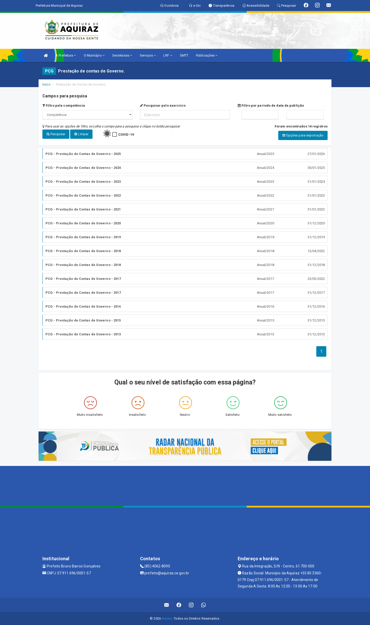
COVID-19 (126, 134)
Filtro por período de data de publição (271, 105)
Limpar (81, 134)
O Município (94, 55)
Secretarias (122, 55)
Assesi (167, 618)
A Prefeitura (65, 55)
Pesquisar (56, 134)
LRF (167, 55)
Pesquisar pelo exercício (163, 105)
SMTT (184, 55)
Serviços (148, 55)
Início (46, 84)
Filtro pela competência (63, 105)
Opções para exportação (302, 135)
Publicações (206, 55)
